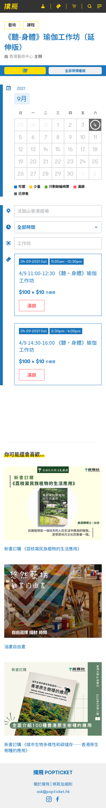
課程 (31, 25)
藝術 (12, 25)
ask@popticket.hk (53, 791)
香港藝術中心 (21, 56)
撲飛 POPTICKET (53, 772)
